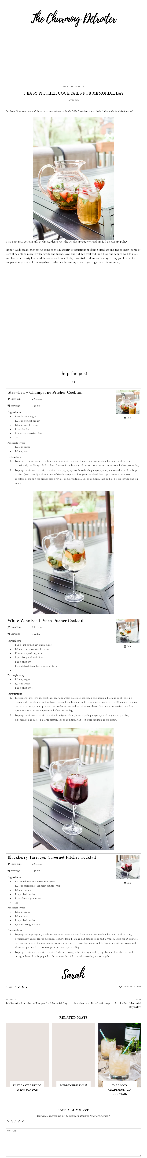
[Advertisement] (73, 60)
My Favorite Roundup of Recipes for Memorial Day (36, 1003)
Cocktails (68, 87)
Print (127, 418)
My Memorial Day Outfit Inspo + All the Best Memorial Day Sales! (107, 1005)
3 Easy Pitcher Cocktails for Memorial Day (73, 93)
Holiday (79, 87)
